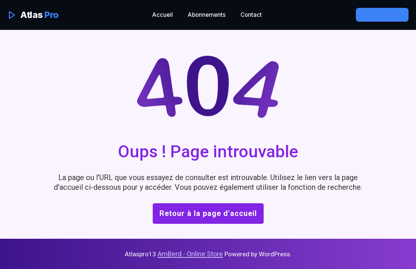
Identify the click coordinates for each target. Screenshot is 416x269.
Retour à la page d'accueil (208, 213)
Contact (251, 15)
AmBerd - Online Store (190, 254)
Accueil (162, 15)
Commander (382, 14)
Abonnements (207, 15)
